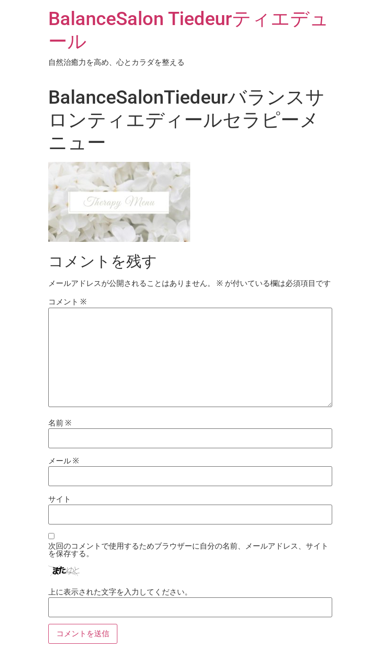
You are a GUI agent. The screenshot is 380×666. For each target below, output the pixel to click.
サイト (59, 499)
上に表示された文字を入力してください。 (120, 592)
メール (63, 461)
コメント (67, 302)
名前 (59, 423)
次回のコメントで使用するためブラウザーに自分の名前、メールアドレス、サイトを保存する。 (188, 550)
